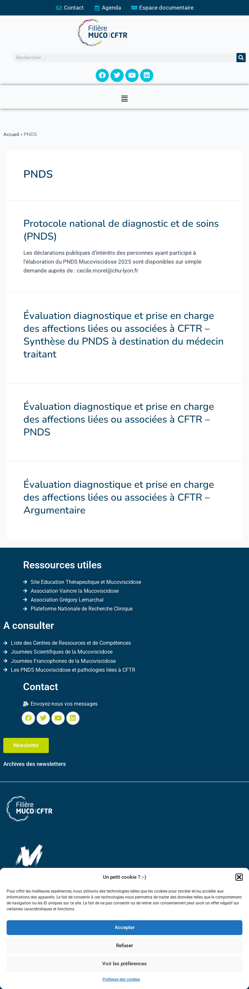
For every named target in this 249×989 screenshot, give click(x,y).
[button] (239, 877)
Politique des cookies (121, 979)
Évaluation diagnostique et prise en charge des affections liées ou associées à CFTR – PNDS (118, 419)
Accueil (11, 134)
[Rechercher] (241, 57)
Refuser (124, 946)
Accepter (125, 927)
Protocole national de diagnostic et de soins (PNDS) (121, 230)
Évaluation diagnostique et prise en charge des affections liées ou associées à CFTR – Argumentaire (118, 497)
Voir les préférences (124, 964)
